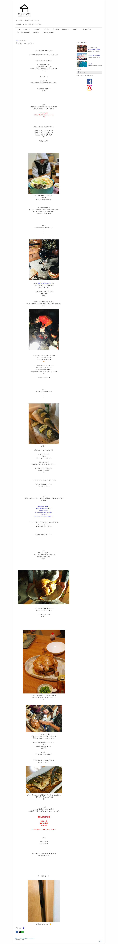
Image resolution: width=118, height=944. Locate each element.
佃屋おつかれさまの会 (44, 283)
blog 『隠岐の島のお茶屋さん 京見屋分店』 (28, 32)
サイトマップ (31, 938)
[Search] (89, 72)
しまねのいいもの (86, 29)
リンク (90, 64)
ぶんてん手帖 (37, 29)
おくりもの (46, 29)
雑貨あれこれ (65, 29)
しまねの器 (75, 29)
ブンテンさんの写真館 (48, 32)
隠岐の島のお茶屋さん (94, 49)
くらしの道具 (55, 29)
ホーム (18, 29)
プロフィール (27, 29)
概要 (16, 938)
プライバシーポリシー (23, 938)
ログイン (101, 941)
